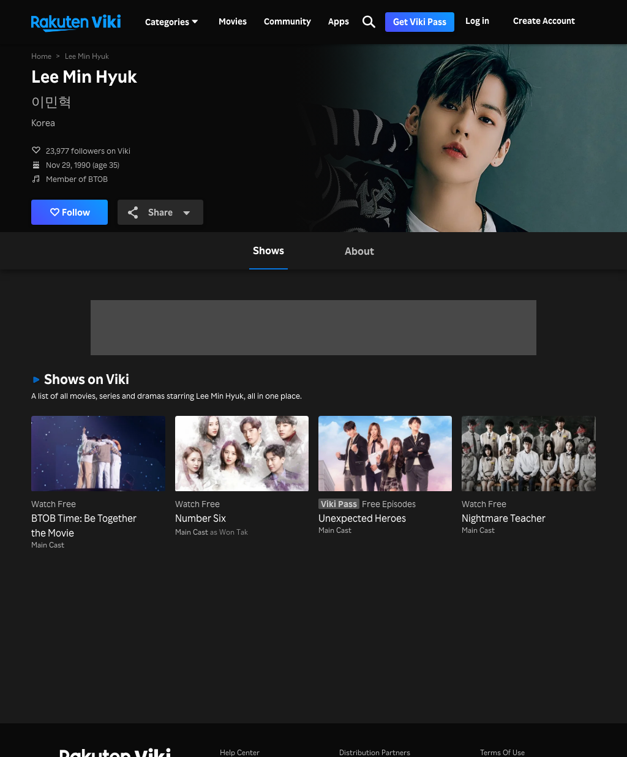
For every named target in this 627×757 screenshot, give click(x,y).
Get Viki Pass (419, 22)
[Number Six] (242, 470)
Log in (477, 20)
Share (159, 212)
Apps (338, 21)
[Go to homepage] (76, 22)
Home (41, 56)
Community (287, 21)
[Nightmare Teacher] (528, 470)
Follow (70, 212)
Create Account (544, 20)
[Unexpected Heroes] (385, 470)
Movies (233, 21)
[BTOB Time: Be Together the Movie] (98, 478)
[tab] (268, 250)
